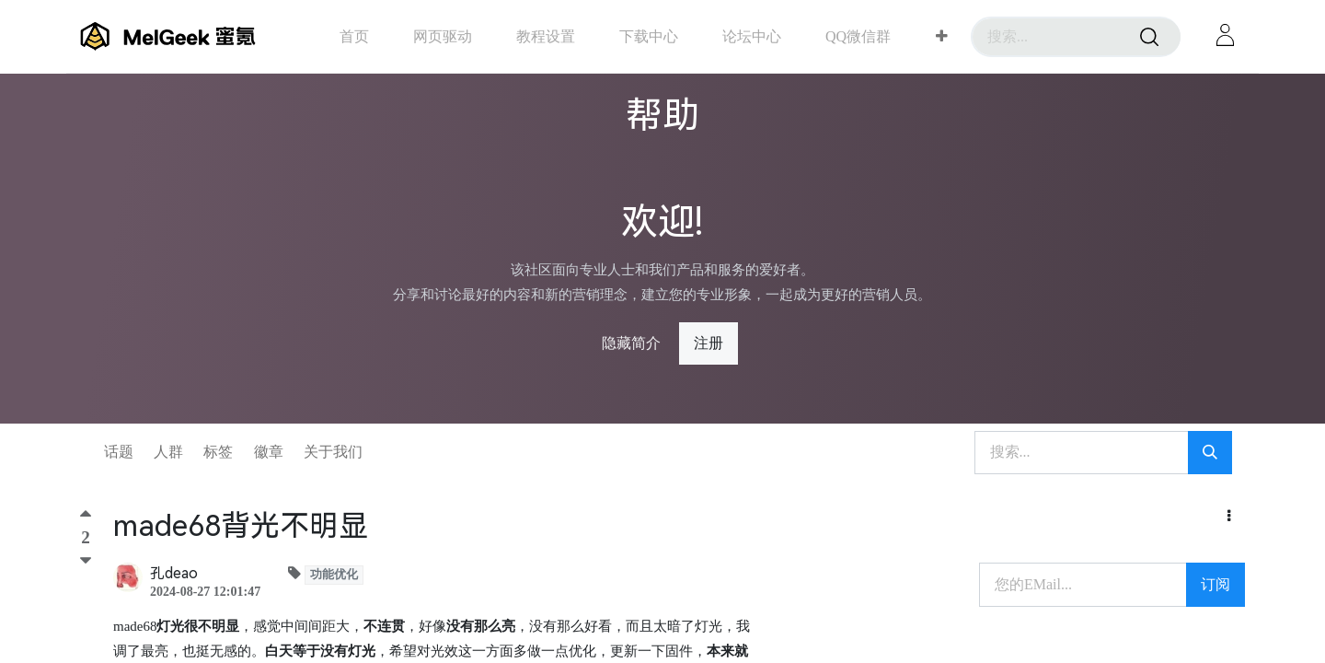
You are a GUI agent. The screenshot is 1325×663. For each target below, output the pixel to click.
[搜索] (1149, 36)
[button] (942, 37)
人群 (168, 451)
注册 (708, 343)
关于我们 (333, 451)
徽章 (268, 451)
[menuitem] (354, 36)
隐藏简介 (631, 343)
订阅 (1215, 584)
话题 (118, 451)
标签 (218, 451)
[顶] (85, 518)
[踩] (85, 561)
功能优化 (334, 574)
